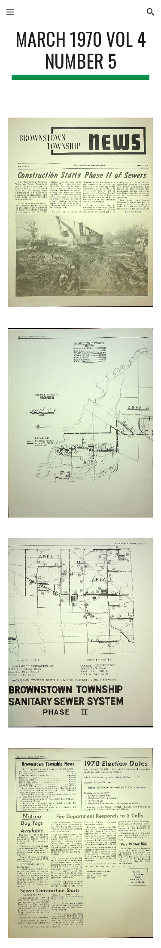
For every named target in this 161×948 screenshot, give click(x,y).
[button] (10, 12)
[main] (80, 53)
